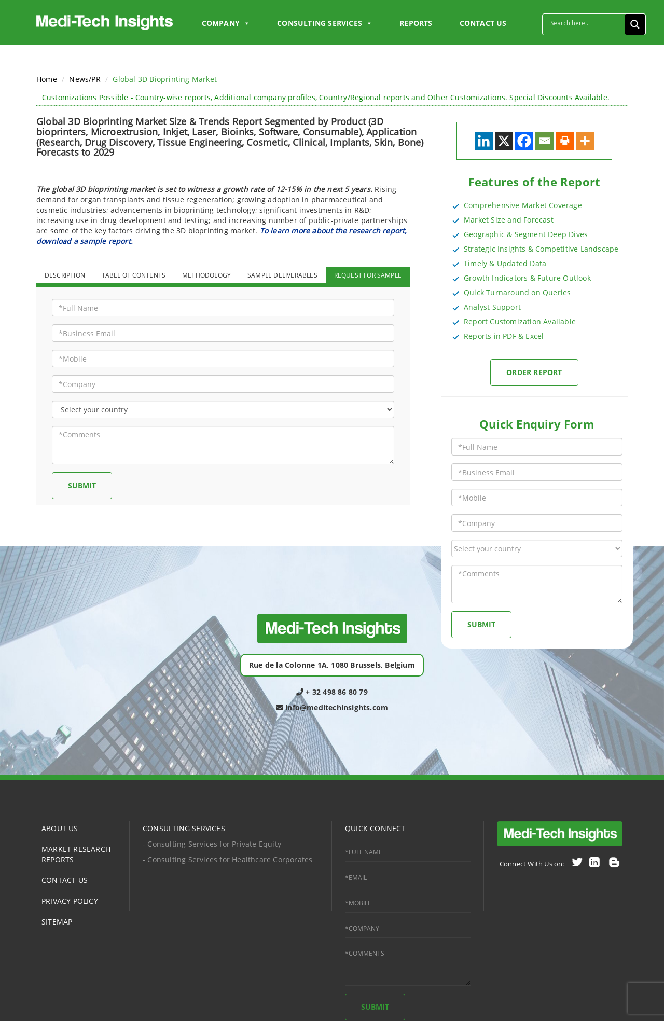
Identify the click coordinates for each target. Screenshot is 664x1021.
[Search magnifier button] (635, 24)
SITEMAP (57, 922)
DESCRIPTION (65, 275)
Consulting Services (324, 23)
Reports (415, 23)
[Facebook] (524, 141)
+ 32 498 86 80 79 (332, 692)
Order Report (534, 372)
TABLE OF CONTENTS (133, 275)
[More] (585, 141)
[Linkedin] (484, 141)
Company (226, 23)
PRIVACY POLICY (70, 901)
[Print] (565, 141)
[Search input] (586, 23)
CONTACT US (483, 23)
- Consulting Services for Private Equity (212, 844)
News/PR (84, 79)
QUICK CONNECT (375, 828)
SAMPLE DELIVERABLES (282, 275)
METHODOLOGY (206, 275)
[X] (504, 141)
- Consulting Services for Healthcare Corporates (227, 859)
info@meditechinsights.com (332, 707)
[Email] (544, 141)
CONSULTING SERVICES (184, 828)
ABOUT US (60, 828)
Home (46, 79)
